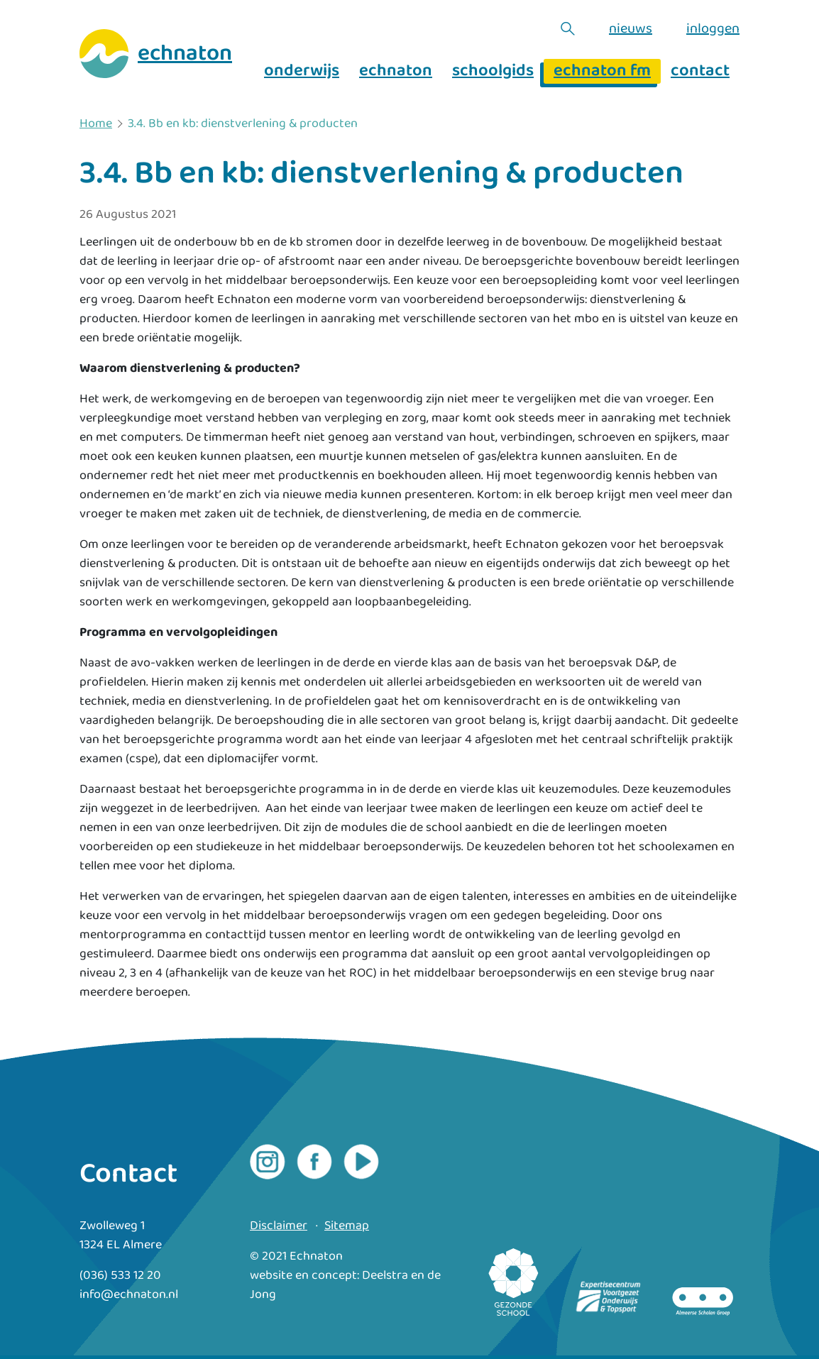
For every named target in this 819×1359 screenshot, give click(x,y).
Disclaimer (278, 1226)
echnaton (395, 71)
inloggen (713, 28)
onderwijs (301, 71)
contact (700, 71)
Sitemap (346, 1226)
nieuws (630, 28)
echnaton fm (602, 71)
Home (95, 124)
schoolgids (493, 71)
